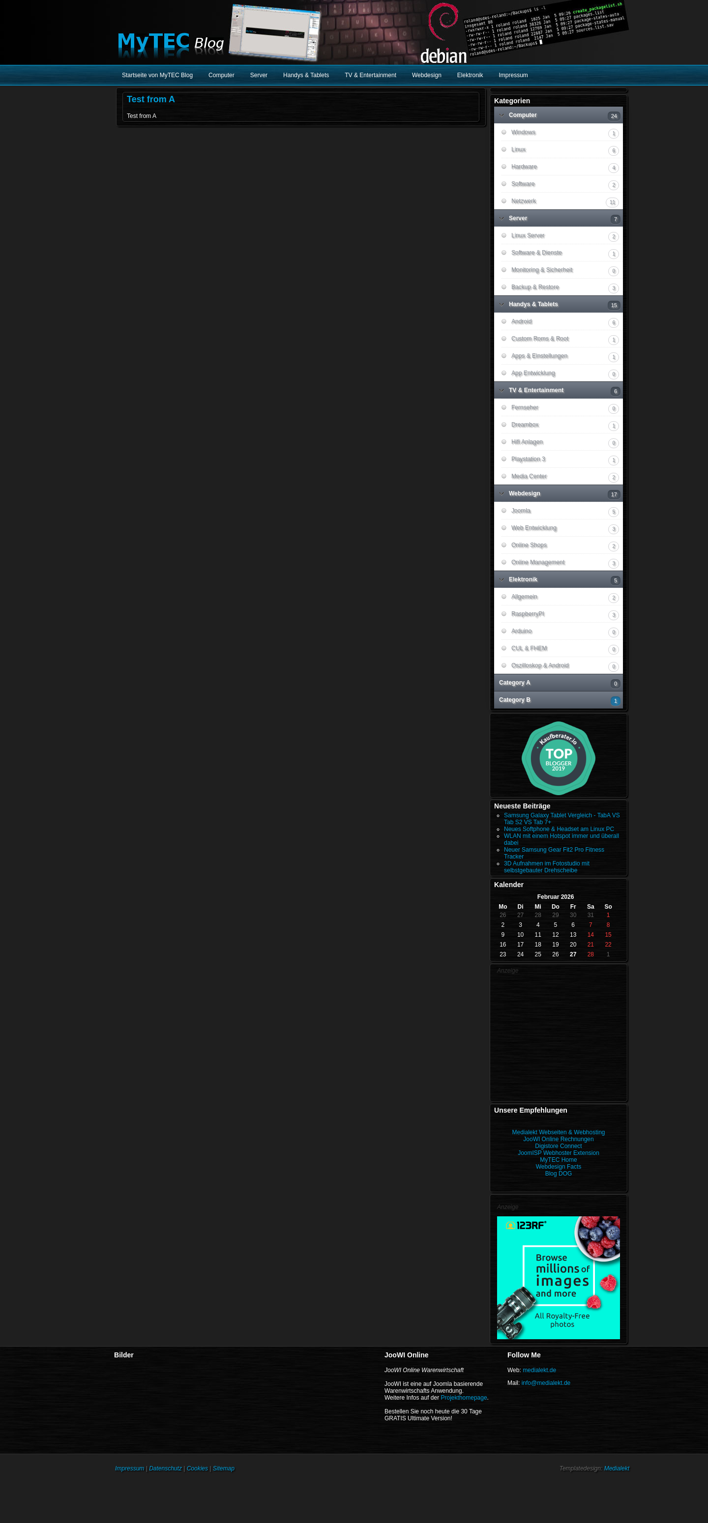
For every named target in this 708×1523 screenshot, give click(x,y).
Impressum (129, 1468)
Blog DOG (558, 1173)
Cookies (197, 1468)
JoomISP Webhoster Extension (558, 1152)
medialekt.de (539, 1370)
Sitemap (224, 1468)
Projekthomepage (464, 1397)
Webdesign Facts (559, 1166)
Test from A (151, 99)
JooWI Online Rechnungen (558, 1139)
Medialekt (616, 1468)
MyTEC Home (558, 1159)
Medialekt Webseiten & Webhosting (558, 1132)
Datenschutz (165, 1468)
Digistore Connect (558, 1146)
